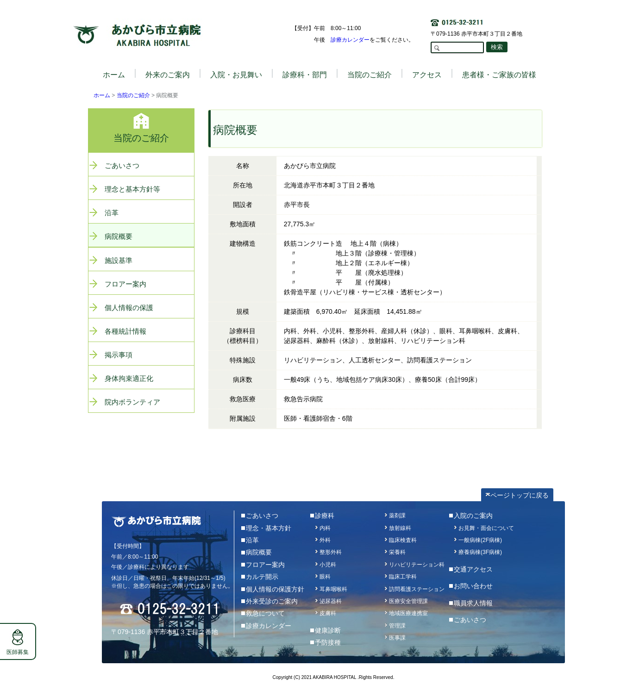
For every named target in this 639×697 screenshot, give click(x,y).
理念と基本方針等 (132, 189)
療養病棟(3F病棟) (480, 552)
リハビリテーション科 (417, 564)
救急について (265, 613)
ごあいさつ (122, 165)
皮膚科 (328, 613)
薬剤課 (397, 515)
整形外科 (331, 552)
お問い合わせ (473, 586)
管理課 (397, 625)
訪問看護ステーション (417, 589)
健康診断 (328, 630)
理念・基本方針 (268, 528)
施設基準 (118, 260)
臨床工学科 (403, 576)
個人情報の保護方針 (275, 589)
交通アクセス (473, 569)
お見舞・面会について (486, 528)
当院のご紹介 (133, 95)
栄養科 (397, 552)
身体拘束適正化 (129, 378)
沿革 (112, 213)
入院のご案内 (473, 515)
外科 (325, 540)
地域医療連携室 (408, 613)
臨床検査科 (403, 540)
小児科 (328, 564)
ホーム (114, 75)
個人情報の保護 (129, 307)
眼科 (325, 576)
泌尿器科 (331, 601)
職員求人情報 (473, 603)
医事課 (397, 638)
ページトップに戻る (519, 495)
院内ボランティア (132, 402)
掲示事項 (118, 355)
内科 (325, 528)
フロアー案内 (125, 284)
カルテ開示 (262, 576)
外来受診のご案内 (272, 601)
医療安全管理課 (408, 601)
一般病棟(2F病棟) (480, 540)
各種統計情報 (125, 331)
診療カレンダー (350, 40)
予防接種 (328, 642)
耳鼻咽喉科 (333, 589)
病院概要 (118, 236)
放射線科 (400, 528)
